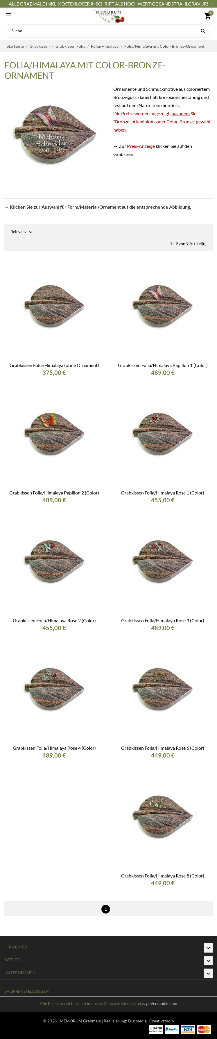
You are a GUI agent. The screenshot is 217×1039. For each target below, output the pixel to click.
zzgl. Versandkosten (159, 1003)
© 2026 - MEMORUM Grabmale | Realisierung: (85, 1020)
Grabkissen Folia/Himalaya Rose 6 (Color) (162, 748)
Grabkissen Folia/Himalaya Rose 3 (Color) (162, 620)
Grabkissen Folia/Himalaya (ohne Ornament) (54, 365)
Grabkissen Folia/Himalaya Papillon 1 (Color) (163, 365)
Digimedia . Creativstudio (151, 1020)
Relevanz (18, 232)
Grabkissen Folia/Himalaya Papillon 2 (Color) (54, 492)
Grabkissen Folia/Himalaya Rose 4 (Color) (54, 748)
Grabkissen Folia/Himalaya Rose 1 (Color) (162, 492)
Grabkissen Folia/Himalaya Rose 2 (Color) (54, 620)
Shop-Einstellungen (26, 991)
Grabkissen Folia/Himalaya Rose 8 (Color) (162, 875)
